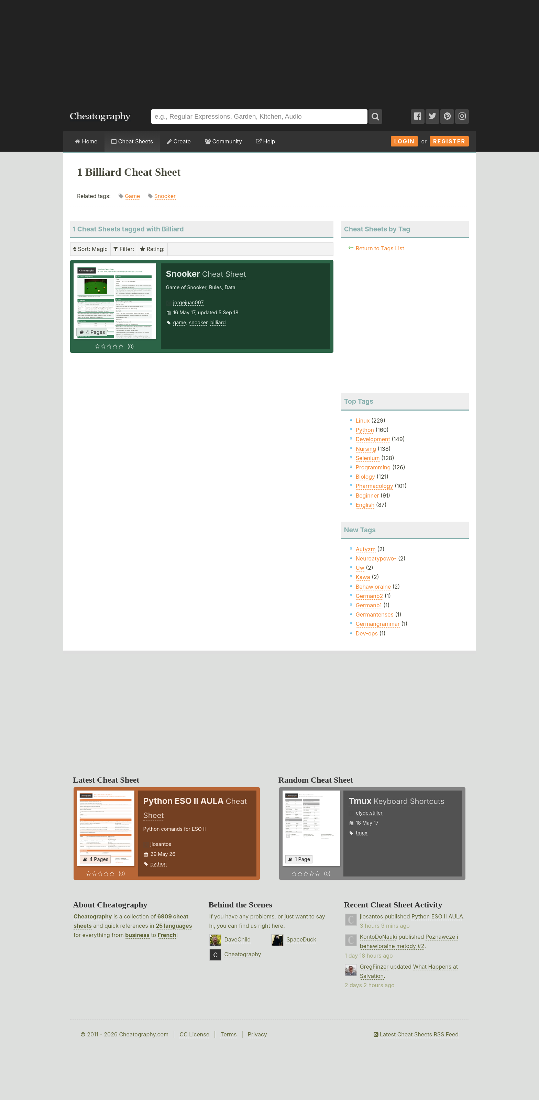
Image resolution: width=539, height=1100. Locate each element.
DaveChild (237, 939)
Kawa (363, 577)
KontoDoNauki (378, 936)
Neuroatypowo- (376, 558)
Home (86, 141)
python (159, 864)
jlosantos (161, 844)
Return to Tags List (380, 248)
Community (223, 141)
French (167, 935)
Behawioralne (373, 586)
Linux (363, 420)
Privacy (257, 1034)
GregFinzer (374, 966)
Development (373, 439)
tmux (361, 833)
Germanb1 (369, 605)
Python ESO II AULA (437, 916)
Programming (373, 467)
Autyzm (366, 549)
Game (132, 196)
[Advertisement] (269, 51)
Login (404, 141)
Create (179, 141)
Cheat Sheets (132, 141)
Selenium (368, 458)
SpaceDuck (301, 939)
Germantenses (375, 614)
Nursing (366, 448)
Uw (360, 567)
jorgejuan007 (188, 302)
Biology (365, 476)
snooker (198, 322)
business (137, 935)
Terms (228, 1034)
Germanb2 (369, 595)
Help (265, 141)
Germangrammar (378, 623)
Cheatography (93, 916)
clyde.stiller (369, 813)
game (179, 322)
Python (365, 429)
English (365, 504)
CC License (194, 1034)
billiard (218, 322)
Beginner (367, 495)
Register (449, 141)
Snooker (165, 196)
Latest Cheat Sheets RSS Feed (416, 1034)
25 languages (174, 925)
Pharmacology (374, 485)
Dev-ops (367, 633)
